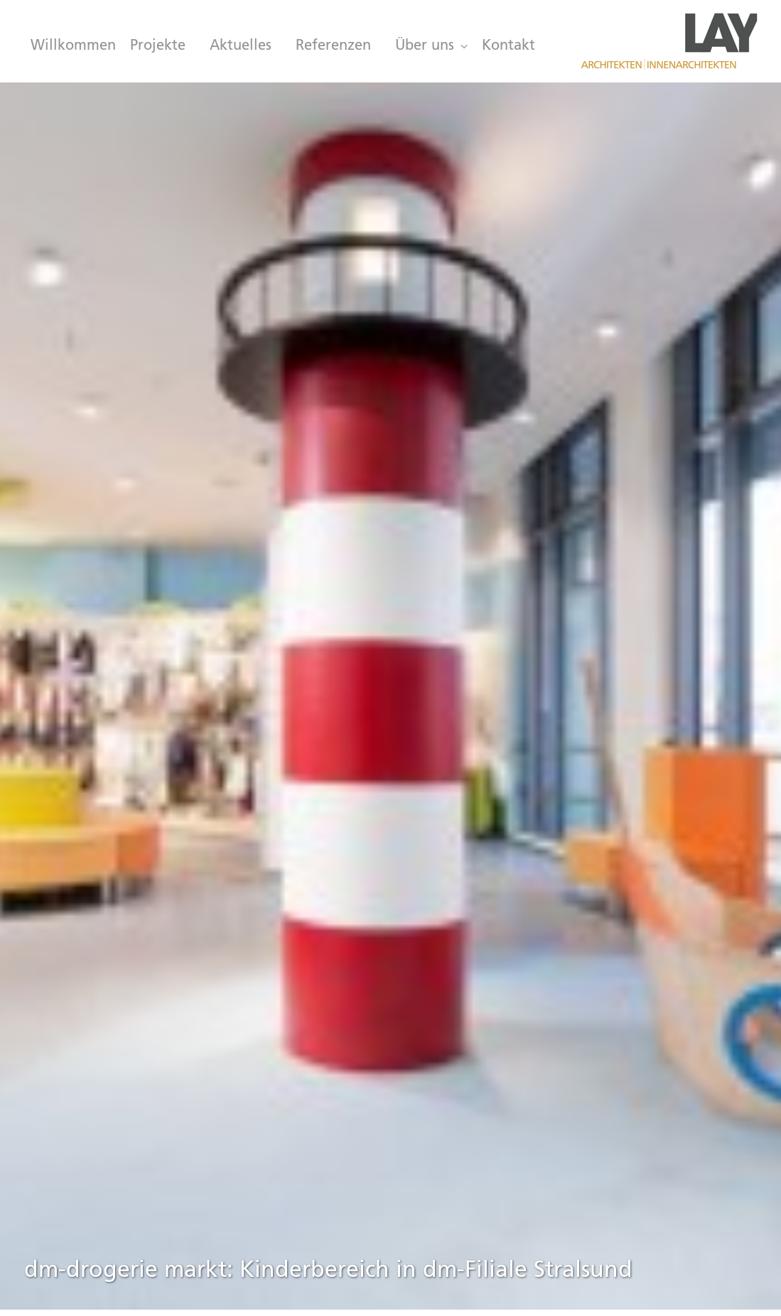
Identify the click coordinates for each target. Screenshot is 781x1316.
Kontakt (508, 46)
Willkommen (73, 46)
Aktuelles (240, 46)
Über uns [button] (431, 46)
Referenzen (333, 46)
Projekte (157, 46)
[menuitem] (70, 46)
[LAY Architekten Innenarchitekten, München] (669, 41)
